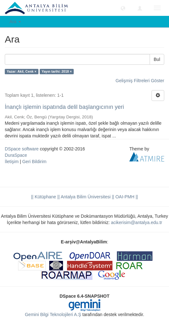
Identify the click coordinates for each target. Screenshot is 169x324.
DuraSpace (16, 155)
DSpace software (22, 148)
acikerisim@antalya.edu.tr (136, 222)
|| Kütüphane (43, 196)
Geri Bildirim (34, 161)
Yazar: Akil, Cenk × (21, 71)
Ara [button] (15, 21)
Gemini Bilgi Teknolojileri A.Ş (53, 314)
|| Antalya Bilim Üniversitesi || (85, 196)
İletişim (12, 161)
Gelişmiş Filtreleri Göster (140, 80)
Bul (157, 59)
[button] (123, 8)
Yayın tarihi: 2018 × (57, 71)
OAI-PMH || (126, 196)
